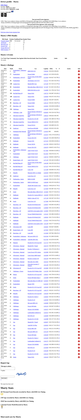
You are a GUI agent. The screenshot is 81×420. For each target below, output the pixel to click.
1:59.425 (46, 128)
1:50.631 (46, 274)
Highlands (15, 141)
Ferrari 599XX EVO (33, 122)
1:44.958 (46, 300)
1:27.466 (46, 201)
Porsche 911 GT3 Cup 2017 (35, 242)
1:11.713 (46, 242)
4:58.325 (46, 74)
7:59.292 (46, 71)
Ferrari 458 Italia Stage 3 (34, 277)
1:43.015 (46, 312)
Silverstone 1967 (17, 227)
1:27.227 (46, 166)
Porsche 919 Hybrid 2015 (34, 204)
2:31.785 (46, 144)
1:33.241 (46, 214)
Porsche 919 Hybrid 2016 (34, 207)
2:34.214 (46, 354)
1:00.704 (46, 99)
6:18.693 (46, 281)
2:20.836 (46, 172)
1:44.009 (46, 315)
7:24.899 (46, 90)
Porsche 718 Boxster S (33, 249)
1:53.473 (46, 134)
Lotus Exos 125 (32, 176)
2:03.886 (46, 268)
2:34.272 (46, 341)
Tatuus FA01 (31, 93)
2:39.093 (46, 325)
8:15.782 (46, 239)
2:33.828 (46, 347)
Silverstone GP (17, 268)
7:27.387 (46, 87)
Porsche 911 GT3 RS (33, 319)
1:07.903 (46, 230)
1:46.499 (46, 179)
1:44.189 (46, 163)
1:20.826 (46, 96)
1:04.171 (46, 249)
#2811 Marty (4, 5)
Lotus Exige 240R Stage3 (34, 255)
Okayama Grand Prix (18, 115)
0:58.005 (46, 112)
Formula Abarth (5, 41)
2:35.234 (46, 331)
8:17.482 (46, 150)
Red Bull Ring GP (17, 93)
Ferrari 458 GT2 (5, 48)
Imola (14, 192)
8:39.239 (46, 138)
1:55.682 (46, 192)
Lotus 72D (30, 169)
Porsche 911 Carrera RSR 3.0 (35, 195)
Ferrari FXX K (31, 125)
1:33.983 (46, 211)
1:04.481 (46, 227)
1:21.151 (46, 176)
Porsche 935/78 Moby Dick (35, 271)
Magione (15, 242)
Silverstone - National (18, 246)
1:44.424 (46, 357)
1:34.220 (46, 109)
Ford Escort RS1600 (33, 128)
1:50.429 (46, 293)
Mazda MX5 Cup (32, 84)
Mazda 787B (31, 284)
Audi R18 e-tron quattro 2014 (35, 211)
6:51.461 (46, 153)
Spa (14, 322)
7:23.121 (46, 80)
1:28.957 (46, 125)
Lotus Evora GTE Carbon (34, 252)
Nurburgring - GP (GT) (19, 77)
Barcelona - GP (17, 103)
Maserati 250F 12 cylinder (34, 172)
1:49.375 (46, 290)
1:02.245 (46, 258)
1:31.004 (46, 233)
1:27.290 (46, 169)
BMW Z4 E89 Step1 (33, 182)
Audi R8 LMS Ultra (33, 239)
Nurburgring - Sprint (18, 179)
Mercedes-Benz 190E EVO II (35, 87)
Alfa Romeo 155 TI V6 (33, 80)
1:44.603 (46, 296)
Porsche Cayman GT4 (33, 258)
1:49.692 (46, 217)
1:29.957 (46, 204)
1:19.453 (46, 131)
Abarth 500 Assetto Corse (34, 185)
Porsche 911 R (31, 300)
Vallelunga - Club (17, 112)
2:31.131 (46, 328)
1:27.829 (46, 188)
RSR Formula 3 (5, 49)
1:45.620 (46, 287)
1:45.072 (46, 309)
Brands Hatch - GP (18, 160)
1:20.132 (46, 103)
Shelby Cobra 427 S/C (33, 198)
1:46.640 (46, 182)
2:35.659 (46, 338)
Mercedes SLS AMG (33, 261)
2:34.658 (46, 195)
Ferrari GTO (31, 141)
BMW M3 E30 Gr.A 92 (34, 90)
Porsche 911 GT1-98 (33, 118)
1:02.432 (46, 261)
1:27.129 (46, 160)
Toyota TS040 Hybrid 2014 (35, 214)
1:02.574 (46, 246)
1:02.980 (46, 252)
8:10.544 (46, 236)
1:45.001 (46, 106)
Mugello (15, 172)
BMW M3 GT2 (32, 71)
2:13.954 (46, 77)
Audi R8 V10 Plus (32, 325)
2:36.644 (46, 344)
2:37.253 (46, 141)
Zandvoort (16, 128)
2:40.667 (46, 322)
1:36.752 (46, 157)
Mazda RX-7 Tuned (33, 246)
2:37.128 (46, 198)
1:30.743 (46, 122)
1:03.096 (46, 255)
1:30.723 (46, 93)
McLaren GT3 (4, 44)
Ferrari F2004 (31, 74)
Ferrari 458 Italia (32, 306)
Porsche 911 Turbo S (33, 296)
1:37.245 (46, 84)
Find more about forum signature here (10, 32)
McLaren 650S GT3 (33, 236)
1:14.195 (46, 271)
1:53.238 (46, 223)
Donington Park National (19, 131)
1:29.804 (46, 207)
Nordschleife (16, 74)
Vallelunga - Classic (18, 271)
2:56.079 (46, 147)
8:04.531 (46, 185)
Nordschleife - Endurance (19, 236)
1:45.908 (46, 277)
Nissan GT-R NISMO (33, 309)
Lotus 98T (30, 227)
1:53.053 (46, 220)
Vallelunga (16, 109)
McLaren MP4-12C (33, 303)
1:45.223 (46, 306)
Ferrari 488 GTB (32, 328)
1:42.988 (46, 319)
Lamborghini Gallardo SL (34, 312)
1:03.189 (46, 265)
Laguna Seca (16, 84)
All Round (3, 42)
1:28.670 (46, 118)
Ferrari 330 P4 (31, 144)
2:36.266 (46, 350)
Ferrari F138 (4, 46)
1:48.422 (46, 115)
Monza (15, 274)
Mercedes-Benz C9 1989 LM (35, 281)
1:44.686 (46, 303)
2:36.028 (46, 335)
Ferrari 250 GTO (32, 138)
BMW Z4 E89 (31, 179)
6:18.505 (46, 284)
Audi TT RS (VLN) (33, 150)
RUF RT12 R (31, 315)
